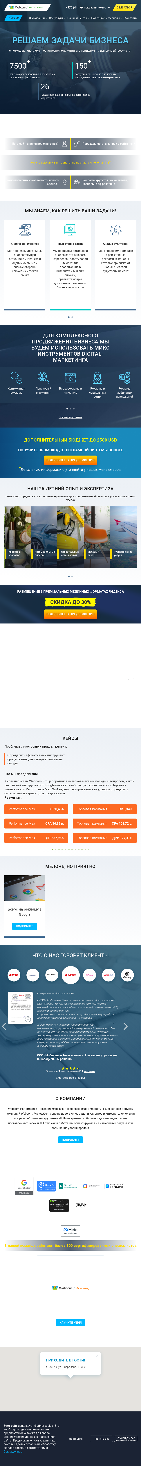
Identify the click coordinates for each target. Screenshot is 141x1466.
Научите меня (70, 1322)
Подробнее (24, 926)
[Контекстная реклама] (16, 383)
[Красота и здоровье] (18, 537)
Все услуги (56, 18)
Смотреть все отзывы (70, 1077)
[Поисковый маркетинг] (43, 383)
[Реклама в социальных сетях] (98, 385)
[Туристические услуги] (123, 537)
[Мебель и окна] (97, 537)
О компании (37, 18)
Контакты (130, 18)
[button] (69, 317)
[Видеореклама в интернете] (71, 383)
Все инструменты (70, 417)
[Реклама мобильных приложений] (125, 385)
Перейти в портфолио (70, 718)
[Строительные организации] (70, 537)
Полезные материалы (105, 18)
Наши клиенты (77, 18)
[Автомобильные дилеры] (44, 537)
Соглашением (13, 1451)
